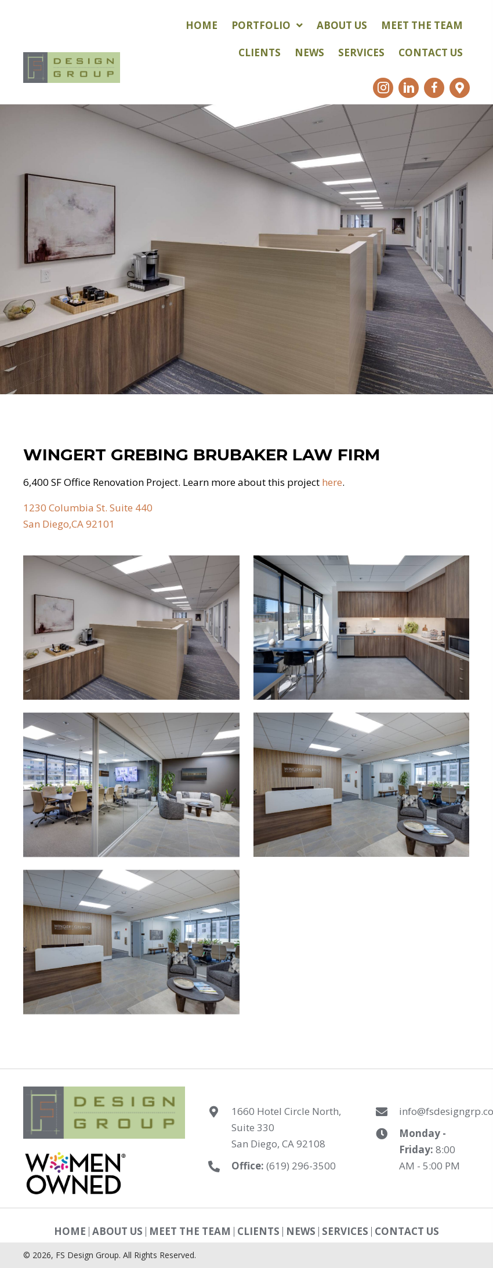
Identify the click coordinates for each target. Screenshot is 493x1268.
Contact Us (407, 1232)
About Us (117, 1232)
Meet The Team (190, 1232)
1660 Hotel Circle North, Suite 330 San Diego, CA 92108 (286, 1127)
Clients (258, 1232)
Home (70, 1232)
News (301, 1232)
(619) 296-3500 (301, 1165)
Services (345, 1232)
